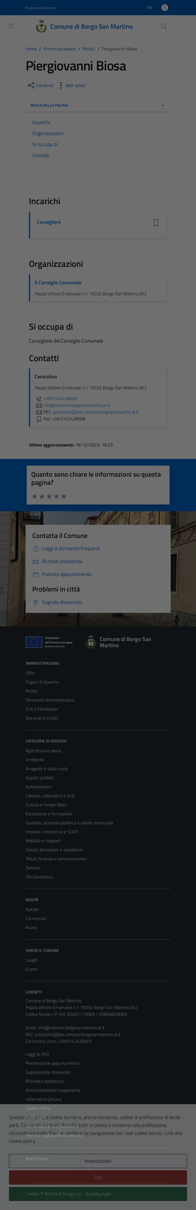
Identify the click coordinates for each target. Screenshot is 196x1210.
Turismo (33, 867)
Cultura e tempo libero (46, 804)
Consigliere (49, 222)
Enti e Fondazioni (42, 709)
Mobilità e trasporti (43, 840)
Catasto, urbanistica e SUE (50, 795)
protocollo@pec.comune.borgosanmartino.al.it (78, 1034)
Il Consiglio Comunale (58, 282)
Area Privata (37, 1158)
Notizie (32, 909)
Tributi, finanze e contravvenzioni (56, 858)
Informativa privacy (44, 1099)
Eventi (32, 969)
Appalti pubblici (40, 777)
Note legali (36, 1117)
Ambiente (35, 759)
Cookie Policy (38, 1108)
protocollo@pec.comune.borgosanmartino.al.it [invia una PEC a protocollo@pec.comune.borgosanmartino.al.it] (96, 411)
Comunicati (36, 918)
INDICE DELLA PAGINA (98, 105)
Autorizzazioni (38, 786)
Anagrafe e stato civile (46, 768)
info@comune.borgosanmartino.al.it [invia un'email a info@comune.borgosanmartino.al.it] (72, 405)
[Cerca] (163, 26)
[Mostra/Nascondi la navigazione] (11, 26)
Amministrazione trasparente (53, 1090)
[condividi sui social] (40, 85)
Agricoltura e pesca (43, 750)
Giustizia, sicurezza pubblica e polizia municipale (69, 822)
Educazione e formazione (49, 813)
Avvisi (31, 927)
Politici (32, 690)
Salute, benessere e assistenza (54, 849)
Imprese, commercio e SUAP (52, 831)
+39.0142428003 (56, 398)
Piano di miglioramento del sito (54, 1135)
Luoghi (32, 960)
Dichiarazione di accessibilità (52, 1126)
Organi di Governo (42, 681)
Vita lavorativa (39, 876)
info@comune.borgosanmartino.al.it (71, 1027)
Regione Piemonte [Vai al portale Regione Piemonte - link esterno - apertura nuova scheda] (40, 8)
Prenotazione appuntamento (52, 1063)
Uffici (30, 672)
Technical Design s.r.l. (63, 1193)
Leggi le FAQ (37, 1054)
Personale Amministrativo (50, 699)
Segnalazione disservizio (48, 1072)
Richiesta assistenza (45, 1081)
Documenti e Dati (42, 718)
